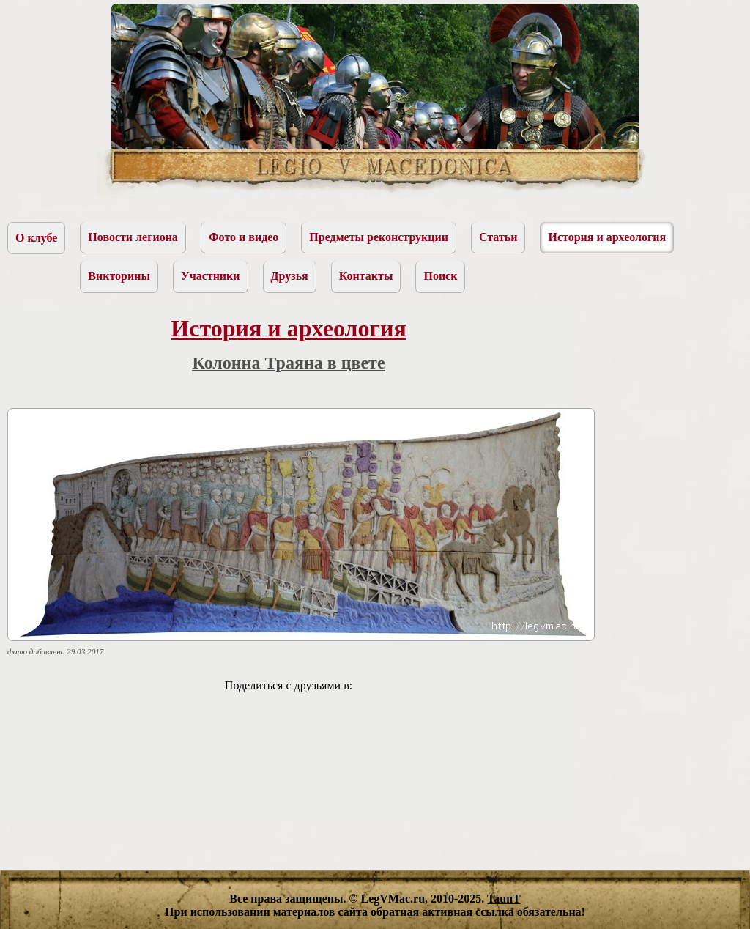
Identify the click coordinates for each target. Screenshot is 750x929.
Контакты (366, 276)
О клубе (36, 238)
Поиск (440, 276)
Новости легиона (133, 237)
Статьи (498, 237)
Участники (210, 276)
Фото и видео (243, 237)
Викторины (119, 276)
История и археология (607, 237)
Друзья (289, 276)
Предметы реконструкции (378, 237)
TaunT (504, 898)
